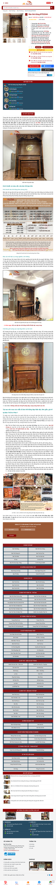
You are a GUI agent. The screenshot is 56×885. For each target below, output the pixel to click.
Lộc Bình (16, 683)
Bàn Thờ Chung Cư (16, 553)
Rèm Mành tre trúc (16, 727)
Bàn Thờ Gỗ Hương (40, 582)
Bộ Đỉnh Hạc (40, 667)
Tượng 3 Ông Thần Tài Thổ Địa (16, 623)
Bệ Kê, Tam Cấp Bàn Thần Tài (40, 612)
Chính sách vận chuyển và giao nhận (12, 864)
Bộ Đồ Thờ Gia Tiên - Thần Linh (16, 664)
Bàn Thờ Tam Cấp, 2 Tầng (16, 562)
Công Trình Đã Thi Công (15, 764)
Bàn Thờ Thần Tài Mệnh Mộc (40, 605)
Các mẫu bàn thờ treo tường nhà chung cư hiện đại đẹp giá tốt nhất (26, 781)
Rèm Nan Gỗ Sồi (40, 727)
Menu (5, 3)
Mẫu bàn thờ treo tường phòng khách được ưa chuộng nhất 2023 (25, 776)
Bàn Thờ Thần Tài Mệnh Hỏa (40, 608)
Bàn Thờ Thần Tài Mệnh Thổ (15, 612)
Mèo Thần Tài (40, 640)
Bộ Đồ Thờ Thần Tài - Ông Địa (40, 664)
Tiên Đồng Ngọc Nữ (15, 650)
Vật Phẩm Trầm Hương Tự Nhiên (28, 732)
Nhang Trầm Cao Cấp (16, 735)
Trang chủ (5, 10)
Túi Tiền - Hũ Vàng (40, 637)
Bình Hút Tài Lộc (15, 643)
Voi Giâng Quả (40, 650)
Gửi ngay (11, 535)
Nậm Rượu (40, 677)
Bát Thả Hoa (40, 643)
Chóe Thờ (40, 673)
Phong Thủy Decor (40, 656)
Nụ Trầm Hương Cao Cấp (40, 735)
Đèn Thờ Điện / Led (15, 697)
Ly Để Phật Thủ (15, 686)
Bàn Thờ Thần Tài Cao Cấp (16, 596)
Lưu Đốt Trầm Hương (40, 742)
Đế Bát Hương (40, 680)
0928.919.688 (14, 91)
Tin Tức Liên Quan (28, 754)
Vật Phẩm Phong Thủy (28, 630)
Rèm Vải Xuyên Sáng (15, 724)
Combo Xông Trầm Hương (40, 738)
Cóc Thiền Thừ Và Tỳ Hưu (16, 634)
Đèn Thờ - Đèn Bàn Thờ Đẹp (29, 691)
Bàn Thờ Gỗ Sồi (15, 588)
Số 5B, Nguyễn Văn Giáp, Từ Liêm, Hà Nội (41, 824)
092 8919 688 (10, 826)
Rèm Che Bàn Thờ (29, 721)
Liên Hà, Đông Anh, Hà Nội (13, 831)
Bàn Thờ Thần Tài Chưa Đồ (40, 602)
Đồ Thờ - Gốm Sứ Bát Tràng (29, 660)
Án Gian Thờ (40, 559)
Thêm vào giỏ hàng (47, 47)
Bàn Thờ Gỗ (28, 578)
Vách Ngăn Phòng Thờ (40, 570)
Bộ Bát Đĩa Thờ (40, 683)
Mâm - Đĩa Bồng (40, 670)
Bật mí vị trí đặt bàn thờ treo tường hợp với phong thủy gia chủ (25, 786)
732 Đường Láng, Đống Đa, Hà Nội (14, 824)
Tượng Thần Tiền (40, 620)
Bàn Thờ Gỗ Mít (40, 585)
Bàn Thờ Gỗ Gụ (15, 582)
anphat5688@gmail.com (13, 850)
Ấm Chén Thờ (16, 667)
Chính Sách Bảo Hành (40, 764)
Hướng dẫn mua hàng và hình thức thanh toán (14, 862)
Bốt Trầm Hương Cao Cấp (16, 742)
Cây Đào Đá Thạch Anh (40, 647)
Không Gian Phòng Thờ (29, 567)
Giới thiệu (32, 844)
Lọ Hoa (15, 673)
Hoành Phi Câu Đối (40, 574)
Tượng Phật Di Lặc (16, 620)
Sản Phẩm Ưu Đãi (16, 758)
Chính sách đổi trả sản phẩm (10, 868)
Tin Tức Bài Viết (40, 761)
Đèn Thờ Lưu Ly (15, 694)
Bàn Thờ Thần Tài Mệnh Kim (15, 605)
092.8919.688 (14, 103)
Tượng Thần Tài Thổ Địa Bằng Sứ (40, 626)
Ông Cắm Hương (16, 677)
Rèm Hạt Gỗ (40, 724)
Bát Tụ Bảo (15, 637)
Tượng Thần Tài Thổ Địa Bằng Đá (15, 626)
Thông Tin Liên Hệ (40, 768)
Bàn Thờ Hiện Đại (40, 556)
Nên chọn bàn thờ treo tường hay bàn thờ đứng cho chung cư (24, 790)
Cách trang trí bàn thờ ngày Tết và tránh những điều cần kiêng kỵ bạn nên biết (28, 795)
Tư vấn (31, 848)
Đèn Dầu (16, 704)
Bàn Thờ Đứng (20, 10)
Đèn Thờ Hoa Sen (40, 694)
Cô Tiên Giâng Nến (16, 647)
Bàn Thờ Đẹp (12, 10)
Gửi (49, 75)
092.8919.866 (14, 108)
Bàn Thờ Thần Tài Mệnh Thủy (15, 608)
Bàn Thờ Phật (16, 556)
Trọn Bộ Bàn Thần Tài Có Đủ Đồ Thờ (16, 602)
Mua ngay (38, 47)
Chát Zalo (21, 91)
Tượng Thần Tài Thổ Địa (29, 616)
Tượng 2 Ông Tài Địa (40, 623)
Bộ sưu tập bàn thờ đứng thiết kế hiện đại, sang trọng (27, 325)
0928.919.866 (14, 97)
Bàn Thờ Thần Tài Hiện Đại (40, 596)
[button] (4, 27)
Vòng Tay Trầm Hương (16, 738)
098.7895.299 (10, 833)
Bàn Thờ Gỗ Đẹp (40, 588)
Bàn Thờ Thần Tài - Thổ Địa (29, 592)
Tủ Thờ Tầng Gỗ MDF (40, 562)
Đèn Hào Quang (40, 704)
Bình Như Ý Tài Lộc (15, 640)
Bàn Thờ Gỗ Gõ (15, 585)
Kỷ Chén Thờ (16, 680)
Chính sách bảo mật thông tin (11, 870)
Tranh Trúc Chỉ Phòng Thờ (16, 750)
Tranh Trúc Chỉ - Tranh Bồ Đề (29, 746)
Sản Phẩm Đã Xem (16, 761)
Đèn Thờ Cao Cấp (40, 700)
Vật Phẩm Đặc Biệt (40, 653)
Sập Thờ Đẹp (16, 574)
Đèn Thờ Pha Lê (15, 700)
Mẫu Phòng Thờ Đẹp (15, 570)
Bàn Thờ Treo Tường (40, 548)
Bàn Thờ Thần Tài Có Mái (40, 599)
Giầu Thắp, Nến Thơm (16, 653)
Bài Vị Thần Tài (40, 634)
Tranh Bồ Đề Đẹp (40, 750)
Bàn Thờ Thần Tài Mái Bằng (16, 599)
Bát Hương (15, 670)
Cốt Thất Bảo (16, 656)
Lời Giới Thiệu (40, 758)
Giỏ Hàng (16, 768)
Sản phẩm (32, 846)
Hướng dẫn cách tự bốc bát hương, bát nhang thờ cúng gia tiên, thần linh (27, 800)
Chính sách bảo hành (9, 866)
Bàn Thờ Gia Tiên (40, 553)
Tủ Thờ (15, 559)
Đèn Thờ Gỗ (40, 697)
